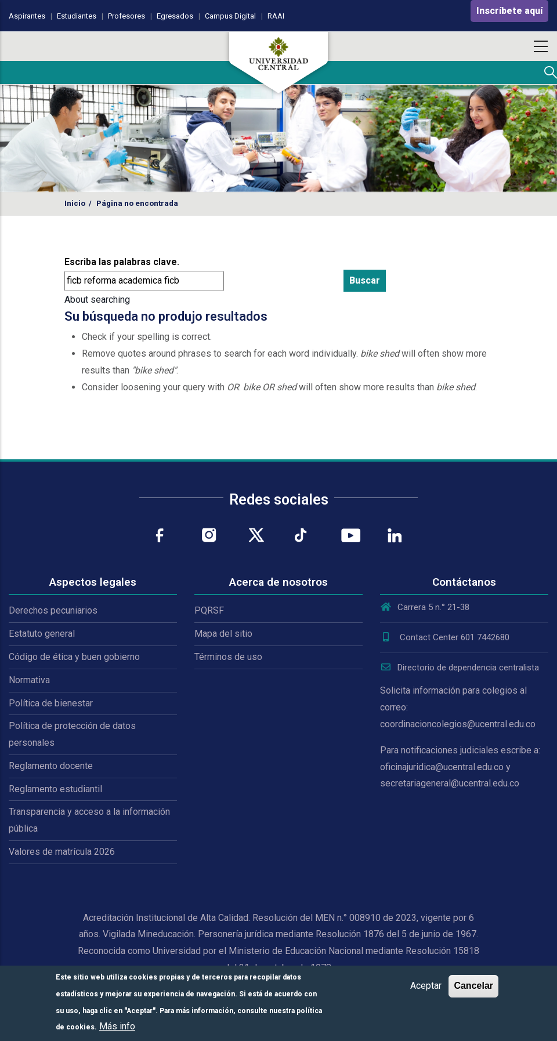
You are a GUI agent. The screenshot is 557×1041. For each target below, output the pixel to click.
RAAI (275, 16)
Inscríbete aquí (509, 10)
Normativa (29, 679)
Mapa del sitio (223, 633)
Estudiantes (76, 16)
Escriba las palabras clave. (121, 261)
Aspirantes (27, 16)
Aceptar (426, 985)
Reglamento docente (51, 765)
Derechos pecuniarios (53, 610)
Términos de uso (228, 656)
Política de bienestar (51, 703)
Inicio (74, 203)
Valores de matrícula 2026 (62, 851)
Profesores (126, 16)
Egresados (175, 16)
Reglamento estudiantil (55, 789)
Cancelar (473, 986)
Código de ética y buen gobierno (74, 656)
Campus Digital (230, 16)
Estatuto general (42, 633)
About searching (97, 299)
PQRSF (209, 610)
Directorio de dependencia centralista (459, 667)
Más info (117, 1026)
